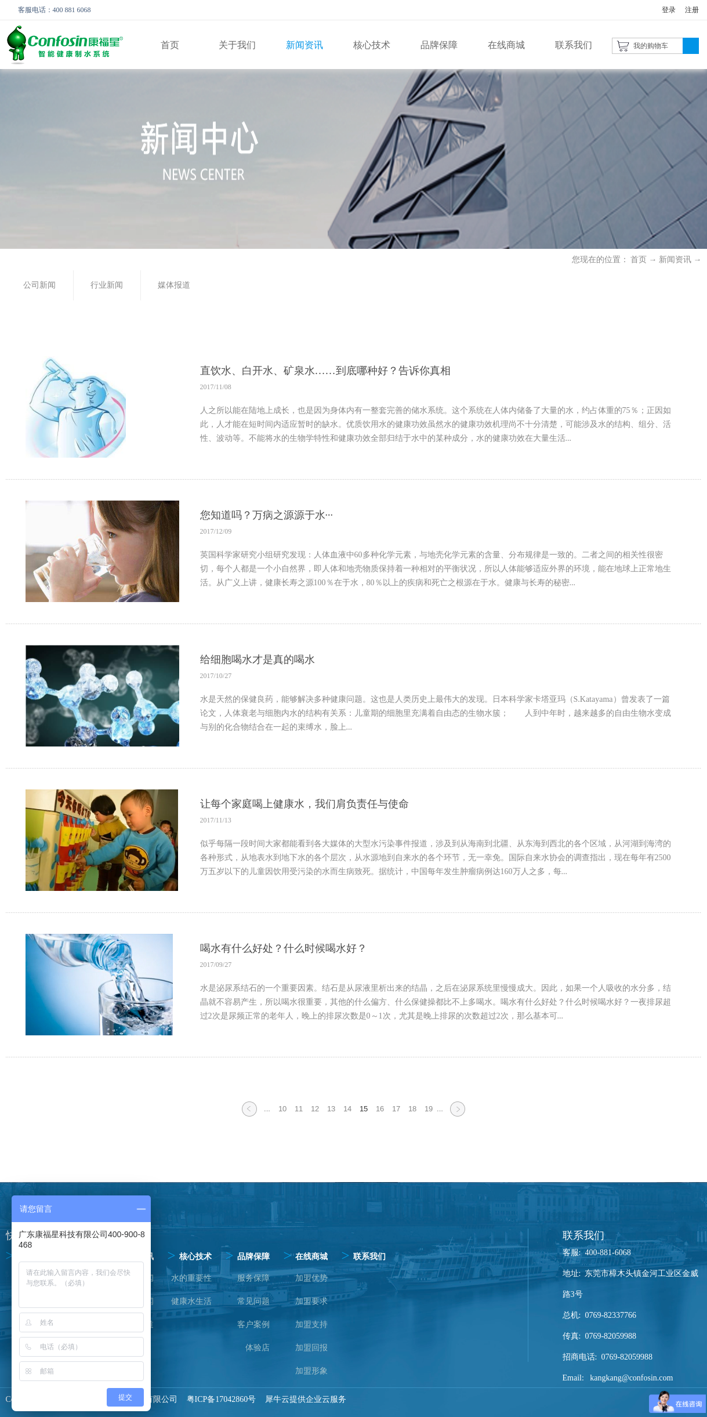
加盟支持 (311, 1324)
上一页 (249, 1116)
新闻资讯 (675, 259)
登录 (669, 10)
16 (380, 1108)
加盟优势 (311, 1278)
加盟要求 (311, 1301)
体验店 (257, 1347)
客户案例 (253, 1324)
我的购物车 (650, 46)
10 (282, 1108)
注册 (692, 10)
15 (364, 1108)
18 (412, 1108)
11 (299, 1108)
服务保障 (253, 1278)
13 (331, 1108)
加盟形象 (311, 1371)
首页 (170, 45)
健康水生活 (191, 1301)
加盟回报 (311, 1347)
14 (347, 1108)
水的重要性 (191, 1278)
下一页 (457, 1116)
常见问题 (253, 1301)
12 (315, 1108)
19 (429, 1108)
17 (396, 1108)
